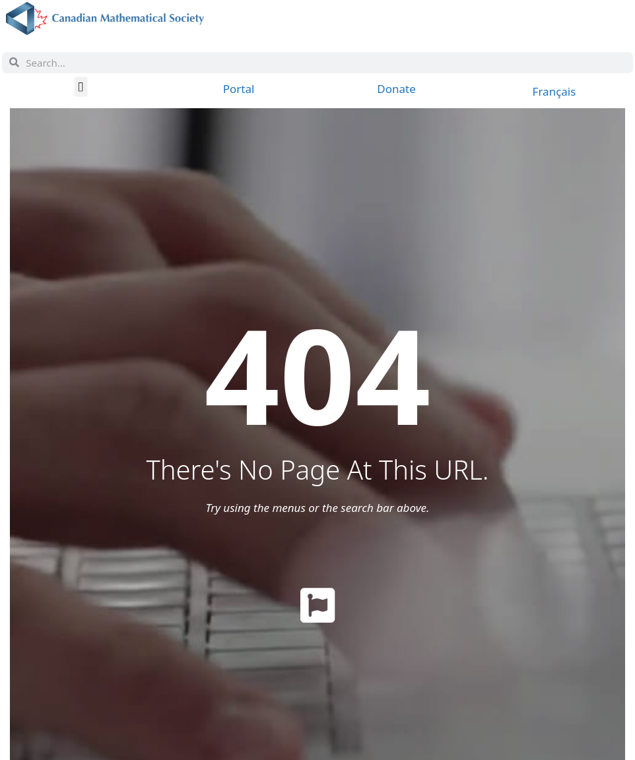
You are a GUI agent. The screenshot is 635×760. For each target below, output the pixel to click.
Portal (239, 88)
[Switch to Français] (554, 91)
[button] (81, 86)
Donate (396, 88)
